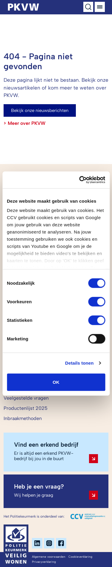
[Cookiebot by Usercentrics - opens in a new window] (79, 180)
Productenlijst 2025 (25, 408)
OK (56, 381)
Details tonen (79, 363)
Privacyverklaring (44, 562)
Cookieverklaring (80, 557)
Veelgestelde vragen (26, 398)
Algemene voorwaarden (48, 557)
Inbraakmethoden (23, 418)
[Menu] (100, 7)
